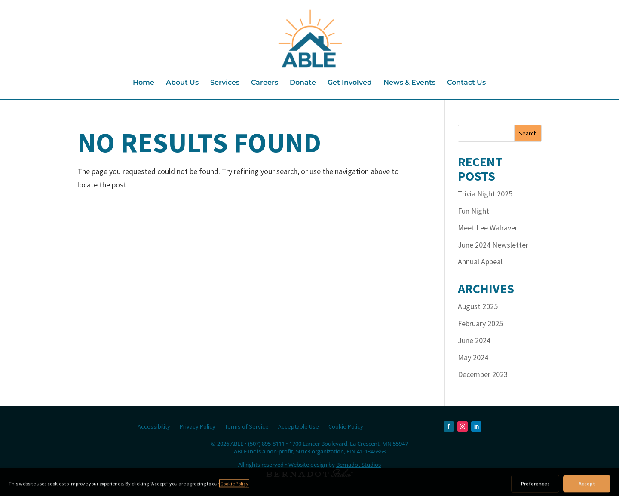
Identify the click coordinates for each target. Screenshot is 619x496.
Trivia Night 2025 (485, 194)
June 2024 (474, 340)
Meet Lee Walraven (488, 228)
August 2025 (478, 306)
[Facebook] (449, 426)
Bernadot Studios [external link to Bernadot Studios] (358, 464)
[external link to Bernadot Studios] (309, 474)
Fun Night (473, 211)
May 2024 (473, 357)
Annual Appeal (480, 261)
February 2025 (480, 323)
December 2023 (483, 374)
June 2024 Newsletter (493, 245)
